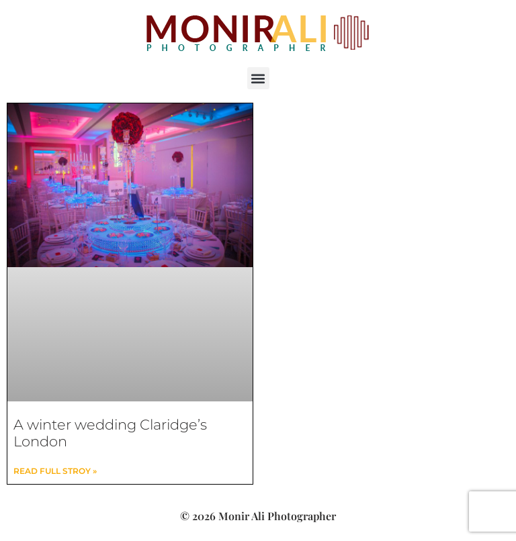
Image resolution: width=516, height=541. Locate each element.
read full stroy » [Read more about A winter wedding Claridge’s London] (55, 471)
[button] (258, 78)
